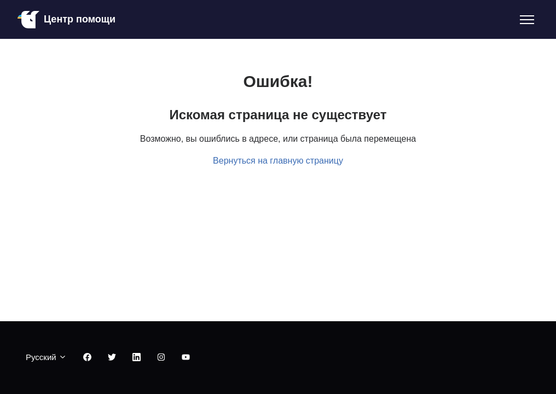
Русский (46, 357)
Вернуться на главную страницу (278, 160)
